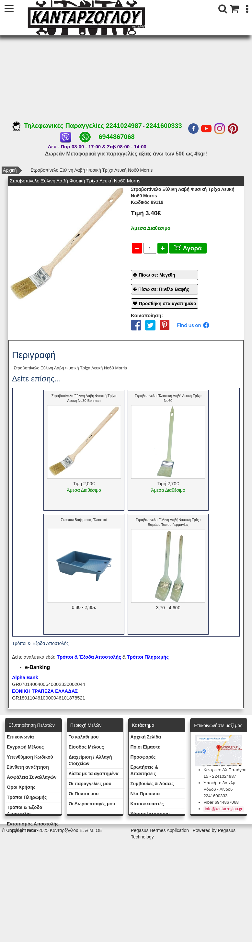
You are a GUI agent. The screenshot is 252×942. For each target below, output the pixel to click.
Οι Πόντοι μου (84, 793)
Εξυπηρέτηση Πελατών (31, 725)
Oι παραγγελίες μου (90, 783)
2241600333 (164, 125)
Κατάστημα (143, 725)
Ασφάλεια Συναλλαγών (31, 777)
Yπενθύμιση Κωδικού (30, 757)
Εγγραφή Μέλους (25, 747)
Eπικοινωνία (20, 736)
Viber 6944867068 (221, 802)
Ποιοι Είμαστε (145, 747)
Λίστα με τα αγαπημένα (94, 773)
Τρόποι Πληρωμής (148, 657)
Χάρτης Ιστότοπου (149, 813)
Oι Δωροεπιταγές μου (92, 803)
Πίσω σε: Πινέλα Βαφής (163, 289)
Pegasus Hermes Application (160, 830)
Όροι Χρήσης (21, 787)
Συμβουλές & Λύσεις (152, 783)
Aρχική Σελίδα (145, 736)
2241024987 (124, 125)
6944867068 (116, 136)
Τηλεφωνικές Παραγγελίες (59, 125)
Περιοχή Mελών (85, 725)
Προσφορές (142, 757)
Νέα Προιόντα (145, 793)
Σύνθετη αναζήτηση (28, 767)
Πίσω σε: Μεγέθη (157, 275)
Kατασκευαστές (147, 803)
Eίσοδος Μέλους (86, 747)
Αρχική (10, 170)
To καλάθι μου (84, 736)
